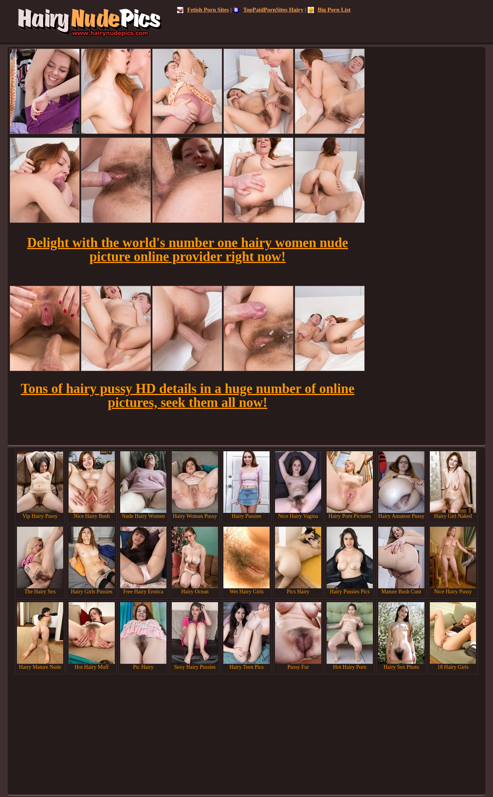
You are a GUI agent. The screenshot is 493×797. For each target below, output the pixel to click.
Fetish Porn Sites (203, 10)
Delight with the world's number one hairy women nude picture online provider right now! (187, 249)
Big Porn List (329, 10)
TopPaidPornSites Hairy (268, 10)
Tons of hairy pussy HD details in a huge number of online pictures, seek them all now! (187, 395)
